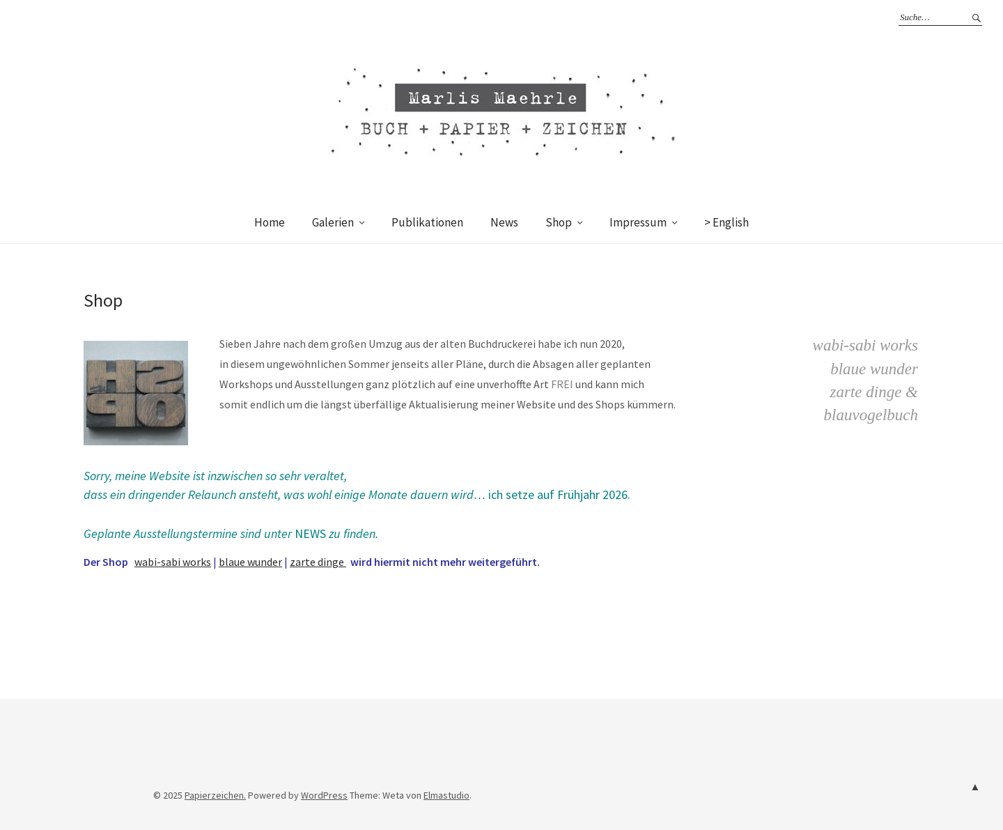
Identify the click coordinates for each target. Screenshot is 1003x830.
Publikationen (427, 222)
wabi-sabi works (172, 562)
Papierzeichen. (215, 795)
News (504, 222)
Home (269, 222)
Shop (558, 222)
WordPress (324, 795)
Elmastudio (446, 795)
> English (726, 222)
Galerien (333, 222)
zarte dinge (318, 562)
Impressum (638, 222)
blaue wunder (250, 562)
